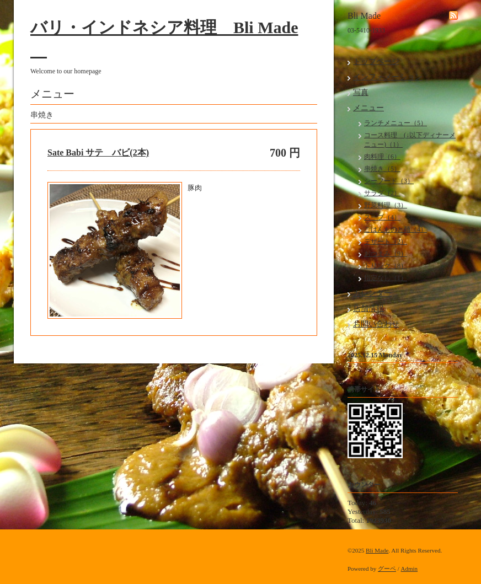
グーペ (387, 568)
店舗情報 (368, 308)
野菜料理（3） (385, 205)
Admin (409, 568)
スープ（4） (382, 217)
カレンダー (372, 293)
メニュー (368, 108)
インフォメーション (388, 77)
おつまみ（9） (385, 254)
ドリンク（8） (385, 266)
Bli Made (377, 550)
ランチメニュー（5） (395, 123)
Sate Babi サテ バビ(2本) (98, 152)
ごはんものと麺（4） (395, 229)
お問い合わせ (376, 324)
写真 (360, 92)
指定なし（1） (385, 278)
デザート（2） (385, 241)
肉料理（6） (382, 156)
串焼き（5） (382, 169)
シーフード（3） (389, 181)
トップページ (376, 61)
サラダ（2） (382, 193)
